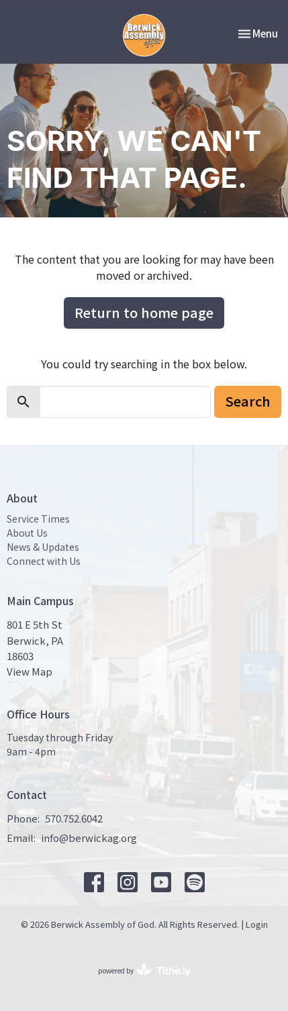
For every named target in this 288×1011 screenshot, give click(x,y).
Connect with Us (44, 561)
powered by (144, 970)
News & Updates (43, 546)
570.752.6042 (74, 818)
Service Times (38, 518)
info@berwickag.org (89, 838)
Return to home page (144, 312)
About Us (27, 532)
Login (257, 924)
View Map (29, 671)
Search (248, 401)
